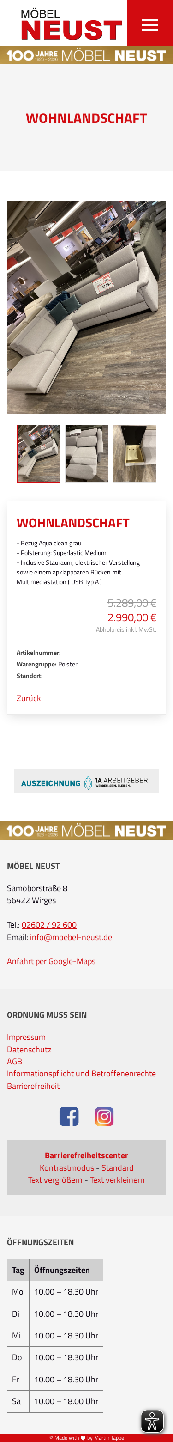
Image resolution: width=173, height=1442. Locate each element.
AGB (14, 1062)
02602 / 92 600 (49, 925)
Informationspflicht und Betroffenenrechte (81, 1074)
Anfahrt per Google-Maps (51, 961)
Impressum (26, 1037)
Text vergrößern (55, 1180)
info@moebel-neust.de (71, 937)
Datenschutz (29, 1050)
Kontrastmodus (67, 1168)
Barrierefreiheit (33, 1086)
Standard (117, 1168)
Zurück (29, 698)
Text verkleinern (117, 1180)
